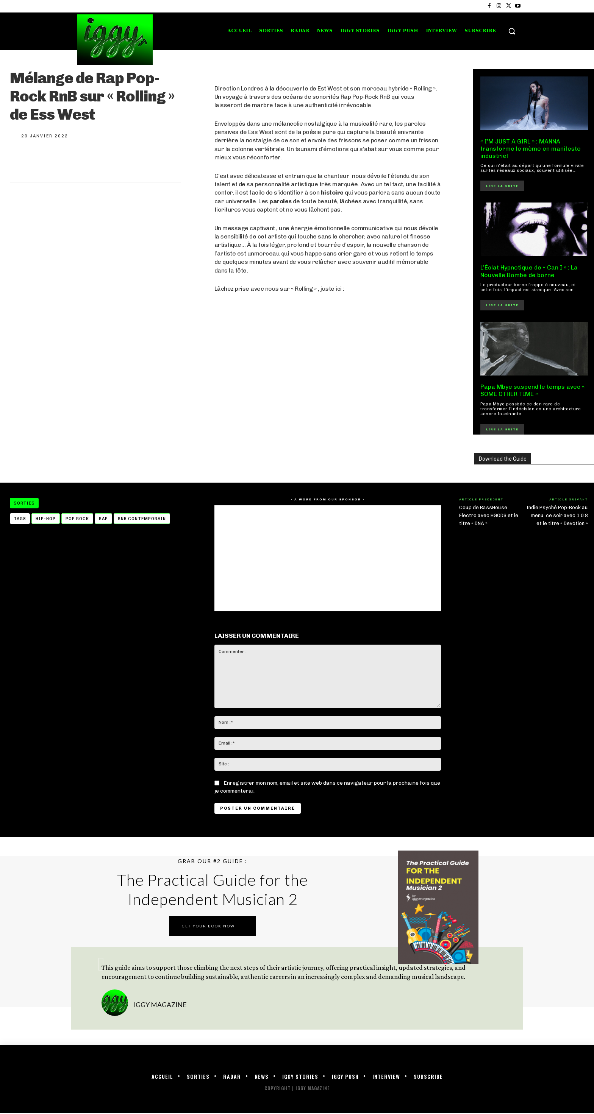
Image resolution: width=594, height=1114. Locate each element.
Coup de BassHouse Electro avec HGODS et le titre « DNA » (488, 515)
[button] (512, 31)
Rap (103, 518)
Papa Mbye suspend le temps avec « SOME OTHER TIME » (532, 390)
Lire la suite (502, 186)
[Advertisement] (327, 405)
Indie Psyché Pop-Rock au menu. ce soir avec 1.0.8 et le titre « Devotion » (557, 515)
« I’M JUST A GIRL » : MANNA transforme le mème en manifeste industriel (530, 148)
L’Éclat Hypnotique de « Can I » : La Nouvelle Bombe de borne (529, 271)
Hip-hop (46, 518)
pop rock (77, 518)
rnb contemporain (142, 518)
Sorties (24, 503)
